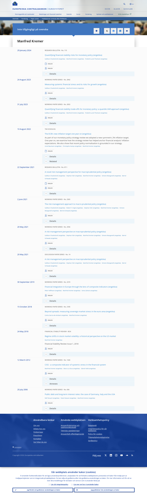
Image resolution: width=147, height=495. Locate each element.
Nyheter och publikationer (105, 14)
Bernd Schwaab (65, 211)
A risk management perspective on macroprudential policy (70, 231)
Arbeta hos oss (39, 429)
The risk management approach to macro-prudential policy (71, 204)
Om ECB (107, 9)
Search (124, 4)
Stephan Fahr (70, 176)
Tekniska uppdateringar (70, 431)
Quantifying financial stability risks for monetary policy (69, 55)
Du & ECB (117, 9)
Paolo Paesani (65, 398)
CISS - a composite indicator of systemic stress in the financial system (75, 364)
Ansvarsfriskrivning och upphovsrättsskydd (70, 426)
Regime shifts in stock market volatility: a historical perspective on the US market (80, 336)
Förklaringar (38, 432)
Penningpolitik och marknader (24, 14)
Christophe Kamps (69, 146)
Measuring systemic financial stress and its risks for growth (71, 84)
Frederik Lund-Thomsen (92, 59)
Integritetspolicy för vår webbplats (97, 430)
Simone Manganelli (108, 176)
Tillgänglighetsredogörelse (98, 437)
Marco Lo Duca (68, 368)
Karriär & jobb (128, 9)
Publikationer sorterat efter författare (54, 19)
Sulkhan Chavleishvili (51, 59)
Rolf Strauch (49, 398)
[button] (128, 4)
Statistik (69, 14)
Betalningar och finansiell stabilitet (50, 14)
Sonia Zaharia (86, 290)
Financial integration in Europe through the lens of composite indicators (76, 286)
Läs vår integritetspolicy (59, 483)
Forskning (88, 14)
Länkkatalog (17, 447)
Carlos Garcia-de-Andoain (53, 315)
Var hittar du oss (40, 442)
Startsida (15, 19)
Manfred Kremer (71, 59)
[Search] (113, 3)
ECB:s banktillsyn (125, 14)
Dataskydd (92, 425)
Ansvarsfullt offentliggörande (72, 434)
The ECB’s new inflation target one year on (63, 134)
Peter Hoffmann (50, 290)
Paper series (35, 19)
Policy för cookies (95, 434)
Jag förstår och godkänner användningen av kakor (43, 489)
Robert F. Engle (71, 208)
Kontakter (37, 439)
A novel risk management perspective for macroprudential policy (73, 172)
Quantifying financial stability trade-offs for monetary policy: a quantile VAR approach (82, 109)
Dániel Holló (85, 368)
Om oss (36, 425)
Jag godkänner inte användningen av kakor (104, 489)
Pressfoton (37, 435)
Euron (78, 14)
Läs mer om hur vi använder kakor (86, 483)
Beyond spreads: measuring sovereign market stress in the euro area (75, 311)
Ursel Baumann (50, 146)
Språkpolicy (92, 440)
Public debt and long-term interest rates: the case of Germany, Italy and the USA (80, 394)
